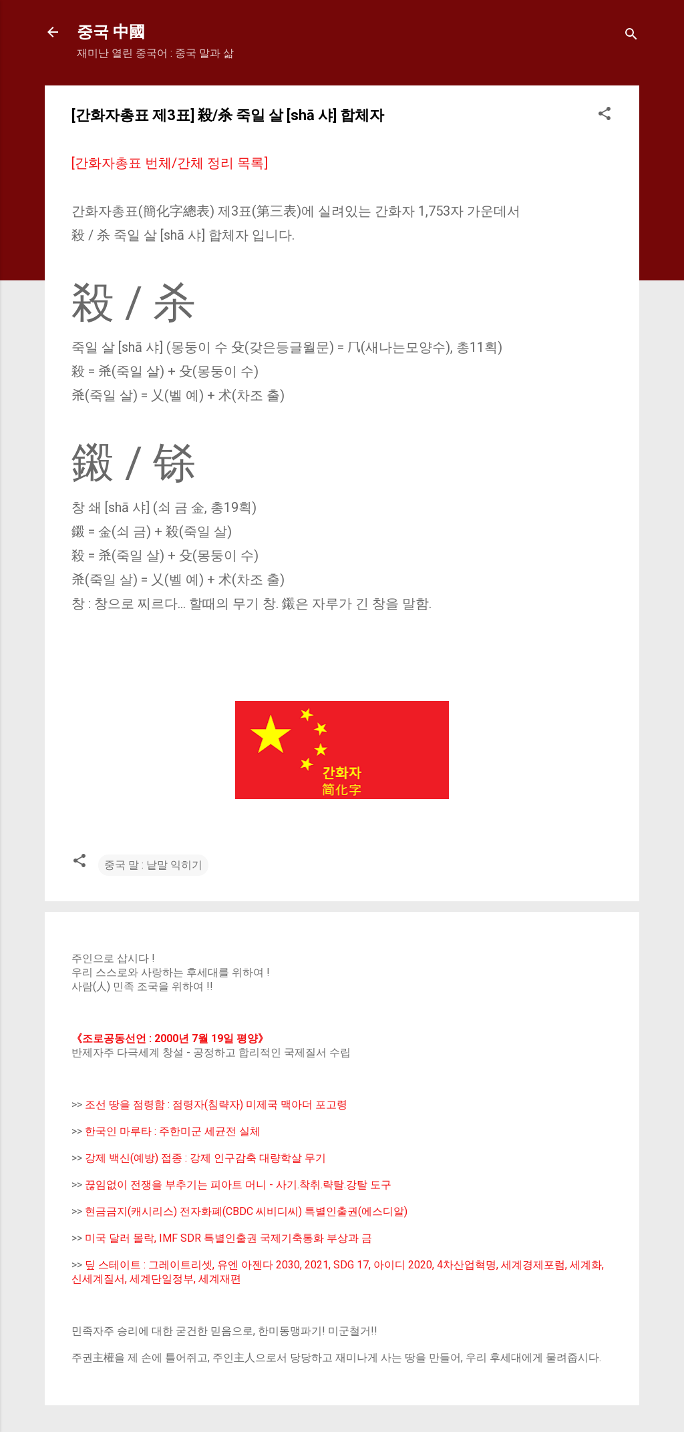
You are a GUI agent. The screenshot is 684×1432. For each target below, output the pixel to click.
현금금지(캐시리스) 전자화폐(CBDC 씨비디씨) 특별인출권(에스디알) (246, 1211)
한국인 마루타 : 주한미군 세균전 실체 (173, 1131)
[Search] (631, 36)
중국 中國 (111, 32)
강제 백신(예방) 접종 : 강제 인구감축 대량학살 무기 (205, 1158)
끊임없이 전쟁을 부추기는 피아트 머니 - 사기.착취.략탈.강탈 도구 (238, 1184)
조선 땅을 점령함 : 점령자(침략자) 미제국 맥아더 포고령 (216, 1104)
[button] (604, 115)
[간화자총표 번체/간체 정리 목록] (169, 163)
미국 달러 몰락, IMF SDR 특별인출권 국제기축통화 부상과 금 (228, 1238)
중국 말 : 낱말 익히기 (153, 865)
